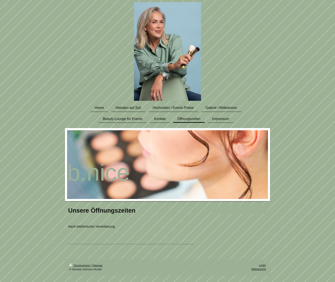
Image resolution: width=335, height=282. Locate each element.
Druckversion (80, 265)
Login (262, 265)
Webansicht (258, 269)
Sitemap (97, 265)
